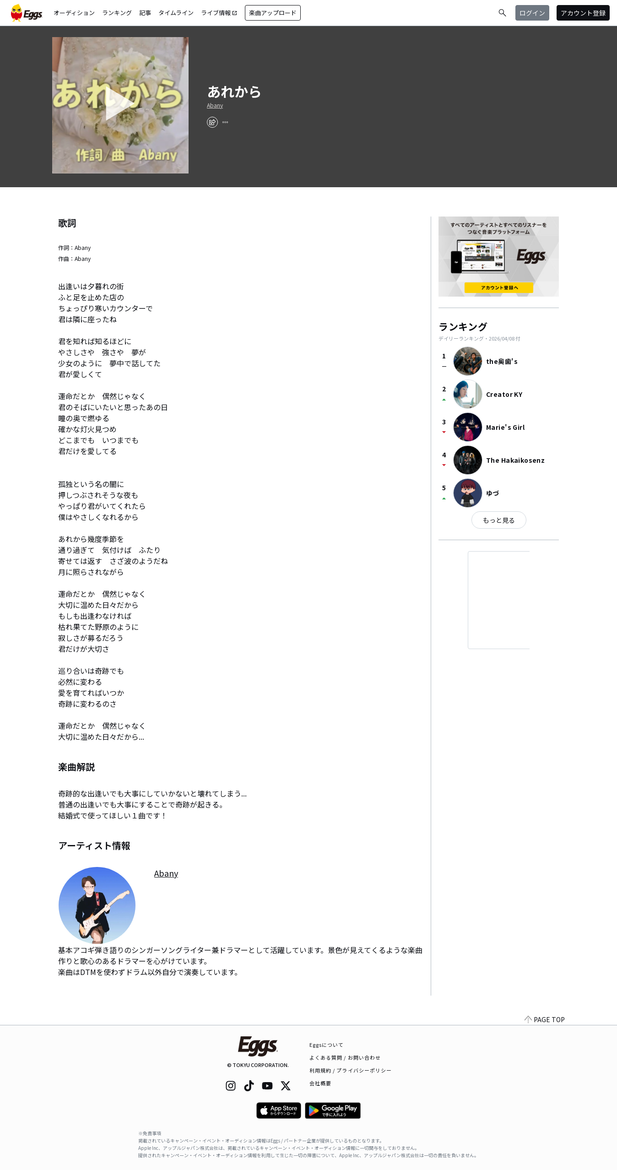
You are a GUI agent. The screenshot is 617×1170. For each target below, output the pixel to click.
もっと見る (499, 520)
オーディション (74, 12)
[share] (212, 122)
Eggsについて (326, 1044)
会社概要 (320, 1083)
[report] (225, 122)
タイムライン (176, 12)
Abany (215, 105)
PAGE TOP (545, 1019)
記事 (145, 12)
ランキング (117, 12)
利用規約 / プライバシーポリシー (350, 1070)
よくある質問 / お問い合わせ (345, 1057)
